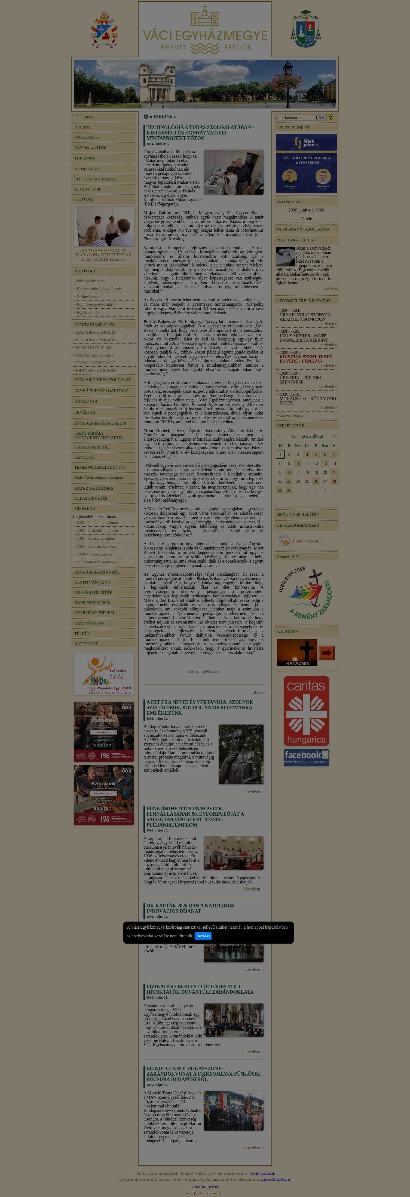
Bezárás (203, 936)
